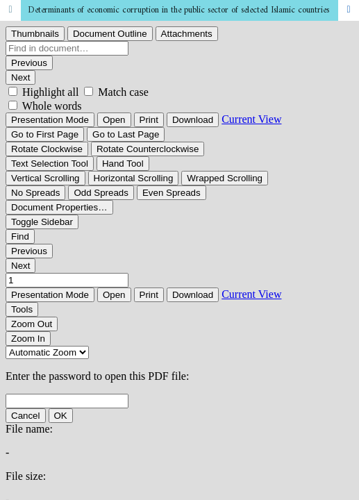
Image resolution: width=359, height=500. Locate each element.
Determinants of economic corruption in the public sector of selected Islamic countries (178, 10)
